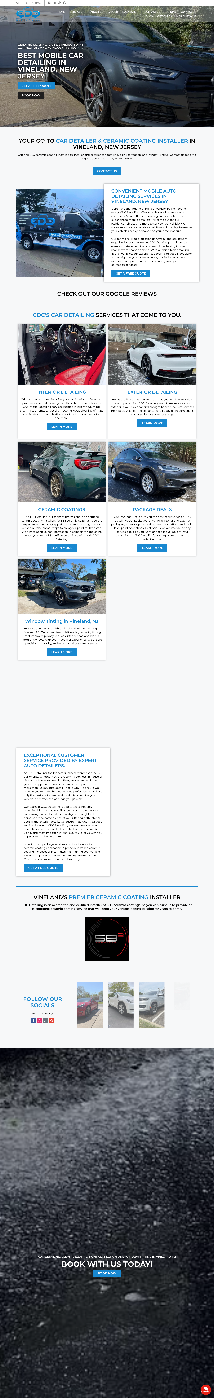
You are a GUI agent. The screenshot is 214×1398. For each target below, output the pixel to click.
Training (171, 11)
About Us (96, 11)
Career (113, 11)
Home (62, 11)
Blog (149, 16)
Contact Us (152, 11)
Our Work (188, 11)
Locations (131, 12)
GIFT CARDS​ (164, 16)
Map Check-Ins (186, 16)
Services (78, 12)
